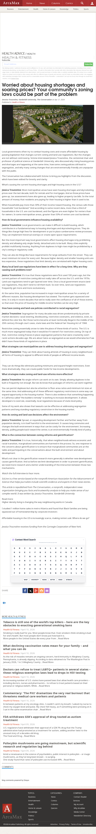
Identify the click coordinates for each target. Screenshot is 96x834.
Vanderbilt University (64, 493)
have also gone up (37, 196)
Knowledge (64, 9)
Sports (86, 9)
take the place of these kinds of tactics (59, 328)
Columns (54, 804)
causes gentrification (12, 461)
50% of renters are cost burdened (72, 214)
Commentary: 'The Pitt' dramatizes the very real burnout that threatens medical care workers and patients (46, 694)
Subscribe (88, 64)
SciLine (5, 478)
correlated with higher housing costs (74, 261)
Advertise (54, 824)
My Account (79, 804)
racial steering (27, 316)
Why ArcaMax (79, 808)
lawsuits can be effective (48, 406)
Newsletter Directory (82, 815)
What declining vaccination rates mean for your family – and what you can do (45, 647)
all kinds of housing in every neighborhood (71, 351)
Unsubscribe (87, 824)
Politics (75, 9)
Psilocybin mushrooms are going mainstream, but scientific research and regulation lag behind (44, 744)
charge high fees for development (29, 231)
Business (10, 9)
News (53, 797)
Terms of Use (76, 824)
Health (35, 9)
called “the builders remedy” (28, 397)
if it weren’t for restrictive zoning (64, 331)
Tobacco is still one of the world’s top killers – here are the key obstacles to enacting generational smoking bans (46, 623)
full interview (19, 473)
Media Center (79, 812)
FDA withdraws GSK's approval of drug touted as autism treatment (42, 718)
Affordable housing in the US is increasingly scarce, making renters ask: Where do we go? (45, 518)
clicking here (15, 78)
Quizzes (54, 808)
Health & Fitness (18, 102)
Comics (54, 800)
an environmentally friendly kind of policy (70, 429)
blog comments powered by (15, 780)
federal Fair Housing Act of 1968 (71, 323)
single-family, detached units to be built (46, 243)
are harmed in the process (58, 443)
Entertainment (23, 9)
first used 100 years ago (70, 275)
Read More (63, 638)
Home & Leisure (49, 9)
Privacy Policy (64, 824)
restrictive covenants (59, 316)
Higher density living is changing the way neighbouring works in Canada (37, 502)
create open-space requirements (60, 234)
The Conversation (41, 487)
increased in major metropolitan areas (54, 293)
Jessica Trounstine (44, 493)
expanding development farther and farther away (57, 420)
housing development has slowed (40, 296)
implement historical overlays (26, 234)
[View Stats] (83, 539)
